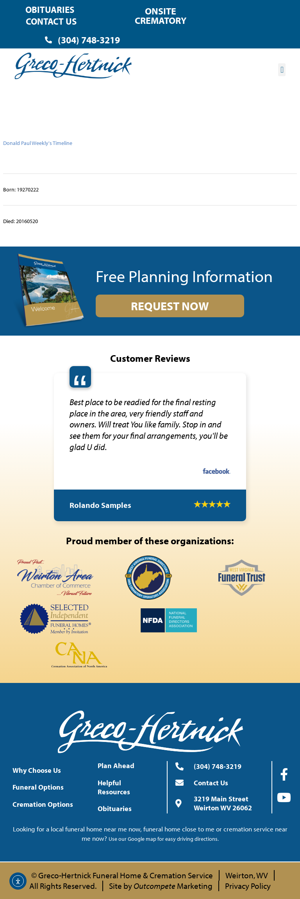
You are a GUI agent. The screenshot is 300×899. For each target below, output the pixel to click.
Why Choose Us (38, 770)
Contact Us (51, 21)
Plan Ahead (118, 765)
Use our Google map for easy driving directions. (164, 838)
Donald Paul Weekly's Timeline (37, 143)
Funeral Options (40, 787)
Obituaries (49, 9)
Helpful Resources (126, 787)
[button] (282, 69)
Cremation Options (44, 804)
